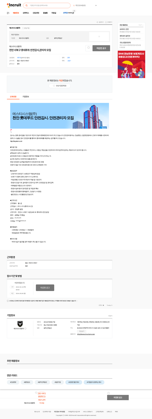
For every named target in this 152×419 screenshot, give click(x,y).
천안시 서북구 (33, 263)
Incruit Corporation (78, 415)
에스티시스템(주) (14, 28)
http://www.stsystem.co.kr (86, 334)
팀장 (26, 266)
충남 (26, 263)
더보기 (110, 316)
